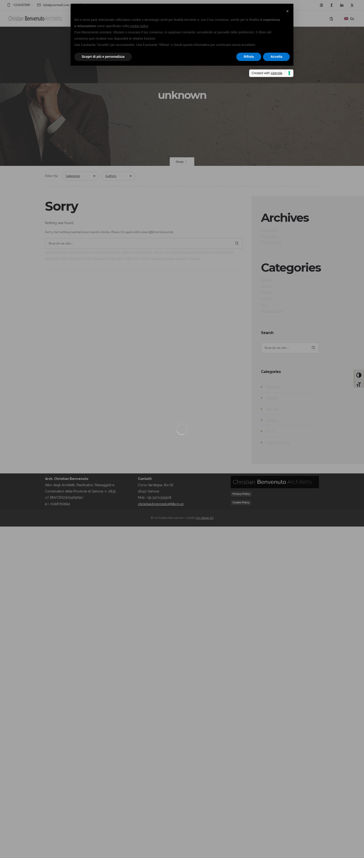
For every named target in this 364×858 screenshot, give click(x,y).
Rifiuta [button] (249, 56)
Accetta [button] (276, 56)
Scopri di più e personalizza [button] (103, 56)
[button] (287, 11)
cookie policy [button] (139, 26)
